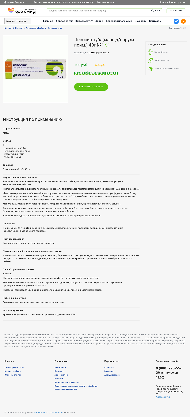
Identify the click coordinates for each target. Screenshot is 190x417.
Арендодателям (112, 375)
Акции (99, 20)
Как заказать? (84, 20)
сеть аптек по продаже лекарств (48, 412)
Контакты (155, 20)
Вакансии (140, 20)
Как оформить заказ (14, 367)
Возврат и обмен (12, 371)
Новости (58, 378)
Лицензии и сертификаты (66, 382)
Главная (48, 20)
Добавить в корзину (91, 87)
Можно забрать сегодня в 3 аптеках (96, 72)
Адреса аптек (64, 20)
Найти (155, 11)
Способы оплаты (12, 375)
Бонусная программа (119, 20)
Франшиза (109, 367)
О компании (60, 367)
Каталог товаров (16, 21)
